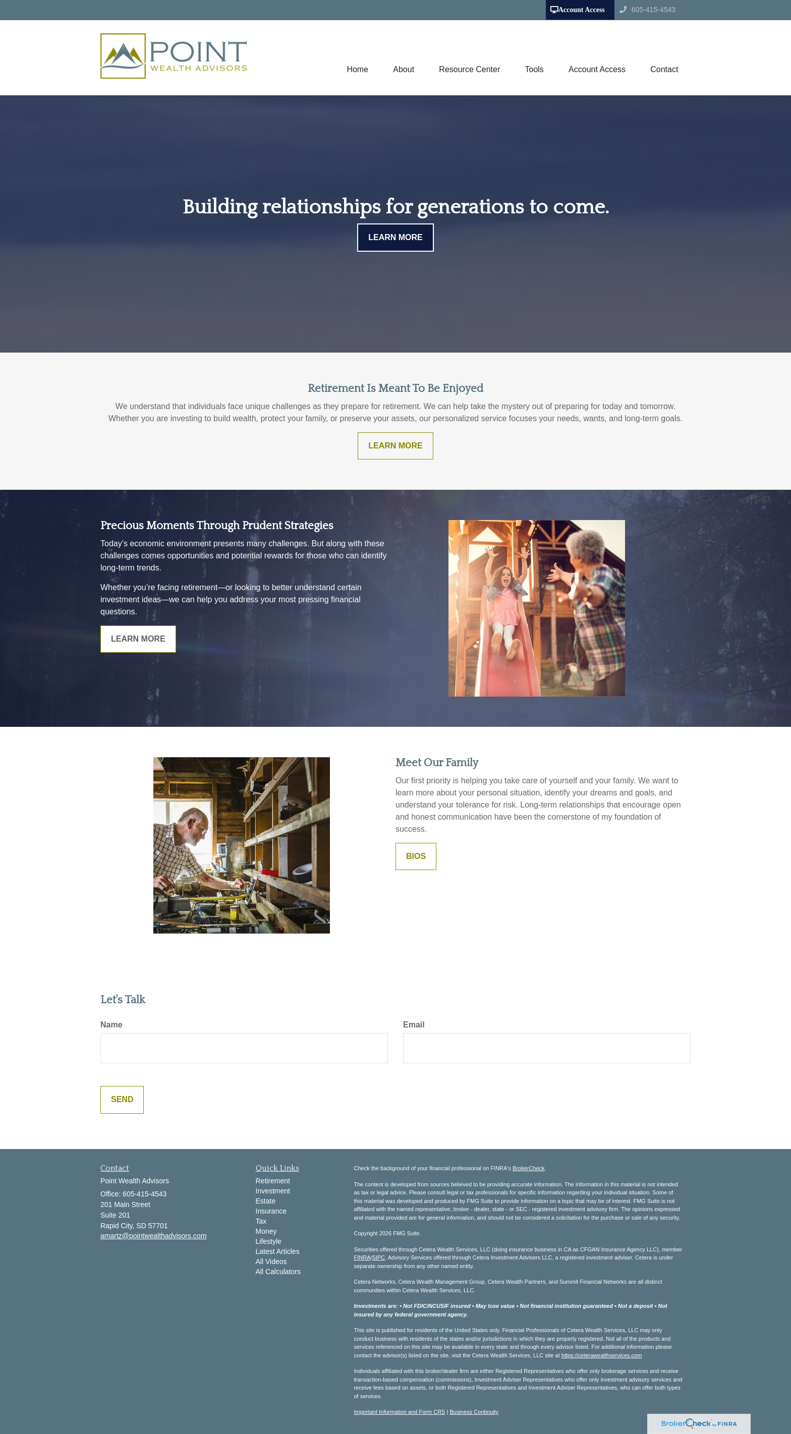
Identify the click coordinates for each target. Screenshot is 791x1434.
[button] (402, 57)
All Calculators (278, 1272)
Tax (261, 1221)
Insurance (271, 1211)
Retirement (273, 1181)
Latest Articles (278, 1251)
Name (111, 1024)
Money (266, 1231)
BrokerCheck (529, 1168)
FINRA (362, 1257)
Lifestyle (268, 1241)
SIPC (378, 1257)
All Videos (271, 1261)
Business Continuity (473, 1412)
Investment (273, 1191)
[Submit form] (122, 1100)
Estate (266, 1201)
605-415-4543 (647, 10)
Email (414, 1024)
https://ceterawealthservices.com (601, 1355)
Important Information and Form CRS (399, 1412)
